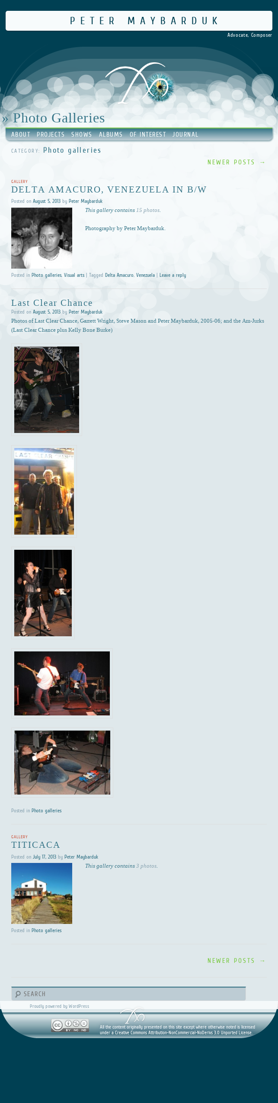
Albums (111, 134)
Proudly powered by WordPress (59, 1006)
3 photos (146, 866)
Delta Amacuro (119, 275)
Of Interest (148, 134)
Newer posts (237, 162)
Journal (186, 134)
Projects (51, 134)
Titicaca (36, 844)
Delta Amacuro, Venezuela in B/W (109, 189)
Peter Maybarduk (146, 20)
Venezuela (145, 275)
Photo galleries (46, 275)
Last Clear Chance (52, 302)
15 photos (148, 210)
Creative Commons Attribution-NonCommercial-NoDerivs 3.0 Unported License (183, 1032)
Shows (82, 134)
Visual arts (74, 275)
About (21, 134)
